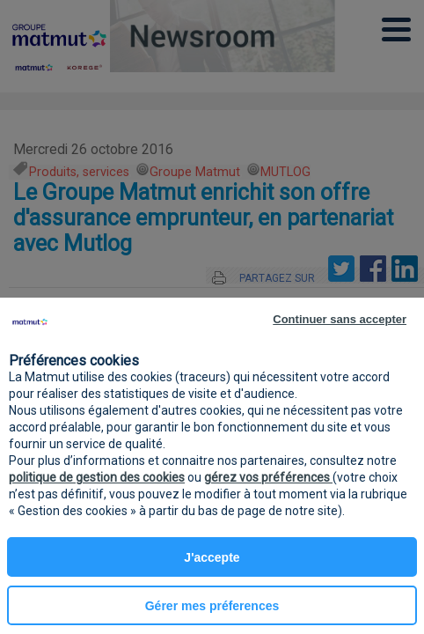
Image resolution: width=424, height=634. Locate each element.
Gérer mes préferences (212, 606)
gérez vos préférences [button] (268, 477)
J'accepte (211, 557)
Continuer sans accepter (339, 319)
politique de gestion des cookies (97, 477)
